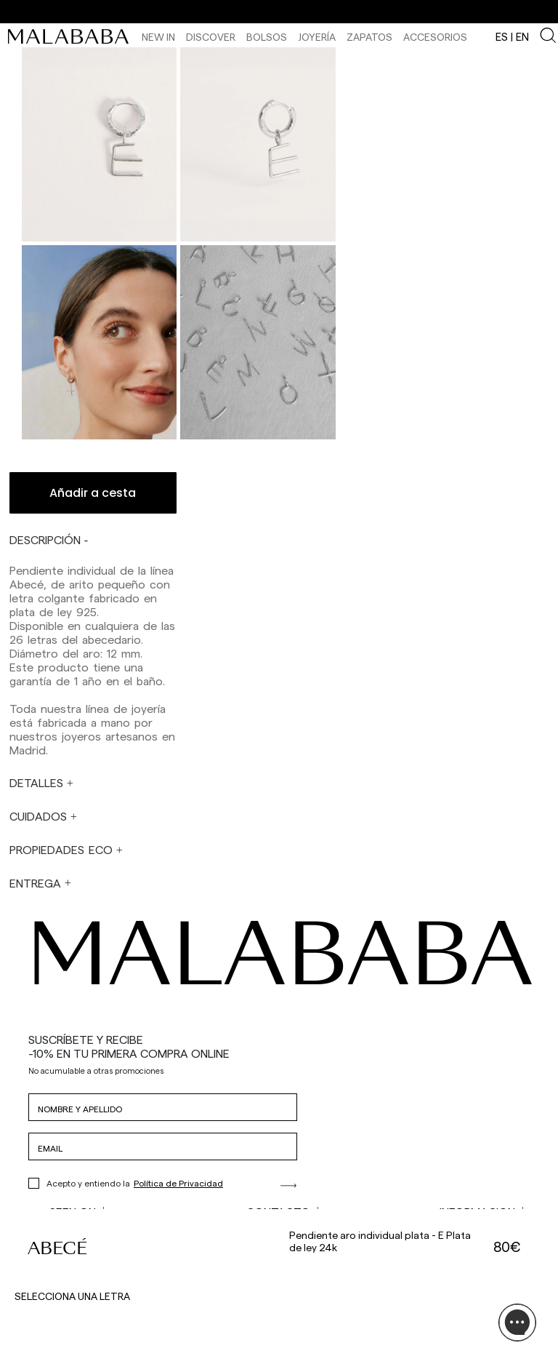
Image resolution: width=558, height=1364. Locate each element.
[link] (72, 36)
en (522, 36)
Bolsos (266, 37)
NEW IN (158, 37)
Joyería (317, 37)
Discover (210, 37)
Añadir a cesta (92, 492)
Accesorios (435, 37)
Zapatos (369, 37)
